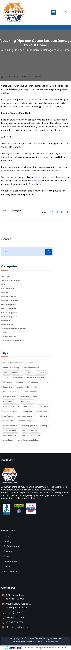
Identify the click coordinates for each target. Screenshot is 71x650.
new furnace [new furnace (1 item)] (8, 416)
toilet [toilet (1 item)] (24, 430)
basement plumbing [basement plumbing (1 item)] (11, 368)
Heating (7, 541)
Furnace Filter (9, 296)
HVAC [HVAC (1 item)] (35, 397)
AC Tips (5, 276)
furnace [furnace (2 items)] (19, 387)
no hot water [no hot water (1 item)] (41, 416)
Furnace (5, 292)
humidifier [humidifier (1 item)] (25, 397)
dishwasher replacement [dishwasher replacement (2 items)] (13, 382)
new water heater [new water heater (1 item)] (25, 416)
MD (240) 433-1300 (15, 617)
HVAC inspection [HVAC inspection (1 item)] (27, 401)
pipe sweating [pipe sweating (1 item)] (8, 421)
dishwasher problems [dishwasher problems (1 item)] (36, 377)
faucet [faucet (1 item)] (45, 382)
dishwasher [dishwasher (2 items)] (18, 377)
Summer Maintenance (13, 328)
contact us (34, 180)
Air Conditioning (11, 546)
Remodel (6, 320)
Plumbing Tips (9, 316)
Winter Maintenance (12, 340)
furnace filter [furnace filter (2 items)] (32, 387)
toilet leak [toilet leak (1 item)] (34, 430)
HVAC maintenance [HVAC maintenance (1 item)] (11, 406)
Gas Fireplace (8, 304)
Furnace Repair (9, 300)
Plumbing (8, 551)
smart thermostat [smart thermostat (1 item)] (10, 430)
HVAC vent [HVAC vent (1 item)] (27, 406)
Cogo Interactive (51, 641)
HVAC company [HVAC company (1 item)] (9, 401)
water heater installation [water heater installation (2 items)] (28, 440)
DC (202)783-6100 (14, 612)
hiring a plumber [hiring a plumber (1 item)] (9, 397)
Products (8, 556)
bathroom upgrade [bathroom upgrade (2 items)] (10, 372)
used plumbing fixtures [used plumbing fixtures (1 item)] (31, 435)
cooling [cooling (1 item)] (6, 377)
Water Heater (9, 336)
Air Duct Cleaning (11, 280)
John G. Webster (35, 638)
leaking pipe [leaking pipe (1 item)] (27, 411)
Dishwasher (8, 288)
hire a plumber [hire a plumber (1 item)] (30, 392)
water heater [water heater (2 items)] (8, 440)
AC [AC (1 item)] (4, 363)
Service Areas (10, 561)
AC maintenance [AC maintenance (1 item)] (17, 363)
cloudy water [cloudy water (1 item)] (41, 372)
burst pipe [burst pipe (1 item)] (27, 372)
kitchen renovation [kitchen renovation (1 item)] (10, 411)
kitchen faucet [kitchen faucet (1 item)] (42, 406)
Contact (8, 566)
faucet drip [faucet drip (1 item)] (7, 387)
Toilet (4, 332)
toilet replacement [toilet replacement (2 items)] (10, 435)
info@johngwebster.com (17, 627)
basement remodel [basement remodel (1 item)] (31, 368)
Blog (3, 284)
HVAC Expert (8, 308)
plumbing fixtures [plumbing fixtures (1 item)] (10, 426)
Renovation (7, 324)
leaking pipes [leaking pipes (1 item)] (42, 411)
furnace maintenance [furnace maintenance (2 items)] (11, 392)
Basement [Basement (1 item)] (32, 363)
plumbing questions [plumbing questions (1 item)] (30, 426)
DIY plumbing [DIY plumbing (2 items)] (32, 382)
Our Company (9, 312)
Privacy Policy (10, 571)
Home (6, 536)
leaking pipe (17, 211)
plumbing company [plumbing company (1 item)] (26, 421)
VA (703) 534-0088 (14, 622)
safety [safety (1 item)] (44, 426)
